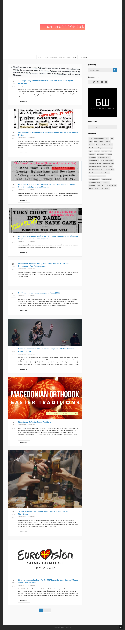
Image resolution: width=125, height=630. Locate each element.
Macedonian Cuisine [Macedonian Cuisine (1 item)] (108, 163)
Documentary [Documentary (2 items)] (108, 148)
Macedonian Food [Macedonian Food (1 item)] (107, 166)
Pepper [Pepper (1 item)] (91, 188)
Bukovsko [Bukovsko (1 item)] (91, 145)
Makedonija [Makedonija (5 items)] (92, 185)
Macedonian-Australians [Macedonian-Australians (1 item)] (104, 157)
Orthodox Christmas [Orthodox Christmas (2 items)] (110, 185)
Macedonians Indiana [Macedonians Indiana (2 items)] (103, 173)
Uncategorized (22, 86)
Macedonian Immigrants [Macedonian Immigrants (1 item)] (95, 170)
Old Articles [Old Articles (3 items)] (100, 185)
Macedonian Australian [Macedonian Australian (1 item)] (107, 160)
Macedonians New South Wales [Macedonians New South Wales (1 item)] (97, 176)
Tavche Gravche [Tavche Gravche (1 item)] (105, 188)
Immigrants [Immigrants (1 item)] (92, 154)
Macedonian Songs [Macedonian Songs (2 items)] (106, 179)
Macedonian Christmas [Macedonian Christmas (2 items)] (95, 163)
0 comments (31, 137)
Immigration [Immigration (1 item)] (100, 154)
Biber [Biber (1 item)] (112, 138)
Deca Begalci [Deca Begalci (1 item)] (92, 148)
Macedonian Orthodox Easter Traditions (34, 422)
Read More (24, 101)
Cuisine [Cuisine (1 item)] (111, 145)
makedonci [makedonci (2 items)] (106, 182)
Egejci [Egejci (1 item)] (90, 151)
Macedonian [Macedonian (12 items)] (92, 157)
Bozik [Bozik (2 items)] (95, 141)
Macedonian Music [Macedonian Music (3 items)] (109, 170)
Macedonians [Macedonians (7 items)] (92, 173)
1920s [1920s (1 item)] (90, 138)
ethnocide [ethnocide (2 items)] (96, 151)
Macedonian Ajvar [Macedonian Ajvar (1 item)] (94, 160)
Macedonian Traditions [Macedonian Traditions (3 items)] (95, 182)
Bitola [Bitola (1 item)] (90, 141)
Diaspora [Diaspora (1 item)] (100, 148)
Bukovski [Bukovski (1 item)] (107, 141)
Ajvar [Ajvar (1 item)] (107, 138)
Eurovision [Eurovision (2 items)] (104, 151)
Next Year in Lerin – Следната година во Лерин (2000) (39, 293)
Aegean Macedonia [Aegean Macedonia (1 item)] (99, 138)
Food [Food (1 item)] (110, 151)
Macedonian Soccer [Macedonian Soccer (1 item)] (94, 179)
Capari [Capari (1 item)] (98, 145)
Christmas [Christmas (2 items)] (104, 145)
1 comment (31, 86)
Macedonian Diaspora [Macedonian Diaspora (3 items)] (95, 166)
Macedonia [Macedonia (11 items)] (109, 154)
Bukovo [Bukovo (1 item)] (101, 141)
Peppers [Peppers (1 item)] (97, 188)
